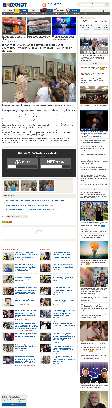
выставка (25, 216)
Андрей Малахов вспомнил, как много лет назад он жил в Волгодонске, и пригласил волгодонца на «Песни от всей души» (25, 314)
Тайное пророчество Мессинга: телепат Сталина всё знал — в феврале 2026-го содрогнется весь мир (64, 324)
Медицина (58, 10)
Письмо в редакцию (29, 365)
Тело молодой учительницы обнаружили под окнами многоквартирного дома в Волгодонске (24, 278)
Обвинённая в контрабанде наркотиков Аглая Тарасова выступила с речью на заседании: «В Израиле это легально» (63, 255)
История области (28, 330)
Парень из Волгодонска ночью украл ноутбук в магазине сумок (27, 205)
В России (44, 249)
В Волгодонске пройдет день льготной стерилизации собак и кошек (29, 209)
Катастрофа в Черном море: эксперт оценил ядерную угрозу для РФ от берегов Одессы (94, 262)
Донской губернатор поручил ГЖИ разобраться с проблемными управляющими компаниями (93, 356)
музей (19, 216)
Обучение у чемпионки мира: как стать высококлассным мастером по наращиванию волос (92, 148)
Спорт (25, 350)
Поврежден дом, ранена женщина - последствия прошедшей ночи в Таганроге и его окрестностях (94, 161)
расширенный (96, 3)
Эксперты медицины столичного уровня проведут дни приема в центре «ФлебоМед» (93, 349)
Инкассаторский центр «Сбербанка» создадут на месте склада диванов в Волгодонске (93, 80)
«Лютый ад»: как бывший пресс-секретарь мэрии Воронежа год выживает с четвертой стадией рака (94, 385)
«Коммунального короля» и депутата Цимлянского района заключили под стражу (25, 300)
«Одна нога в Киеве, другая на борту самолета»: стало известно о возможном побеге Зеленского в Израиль (64, 278)
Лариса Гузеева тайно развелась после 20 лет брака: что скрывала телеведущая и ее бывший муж (63, 265)
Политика (26, 304)
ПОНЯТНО (14, 404)
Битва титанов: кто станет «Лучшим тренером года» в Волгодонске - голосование (93, 299)
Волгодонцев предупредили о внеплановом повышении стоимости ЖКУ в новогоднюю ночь (94, 169)
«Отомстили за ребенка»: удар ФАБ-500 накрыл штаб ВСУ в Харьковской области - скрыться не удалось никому (64, 359)
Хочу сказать (27, 260)
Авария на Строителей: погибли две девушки (71, 13)
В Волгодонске (10, 249)
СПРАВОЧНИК (34, 11)
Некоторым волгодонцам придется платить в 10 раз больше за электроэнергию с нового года (26, 335)
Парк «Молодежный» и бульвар (41, 13)
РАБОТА (20, 10)
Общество (4, 41)
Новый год (72, 10)
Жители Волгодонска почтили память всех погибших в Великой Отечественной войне (35, 200)
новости (8, 216)
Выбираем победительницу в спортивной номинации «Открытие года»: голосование (26, 346)
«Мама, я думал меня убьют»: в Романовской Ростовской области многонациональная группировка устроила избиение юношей (26, 255)
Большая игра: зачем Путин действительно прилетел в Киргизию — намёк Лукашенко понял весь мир (63, 290)
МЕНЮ (10, 11)
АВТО (45, 10)
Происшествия (28, 283)
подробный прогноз (104, 18)
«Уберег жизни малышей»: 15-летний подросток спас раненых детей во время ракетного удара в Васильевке (93, 224)
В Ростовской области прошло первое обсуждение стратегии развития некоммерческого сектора (94, 315)
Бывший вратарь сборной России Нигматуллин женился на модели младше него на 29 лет (63, 300)
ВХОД (105, 11)
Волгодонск (14, 216)
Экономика (27, 339)
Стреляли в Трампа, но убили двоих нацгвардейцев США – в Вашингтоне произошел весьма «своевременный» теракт (64, 313)
